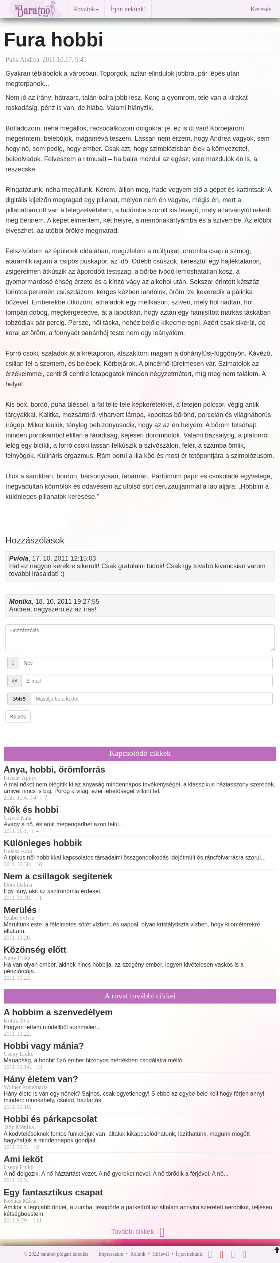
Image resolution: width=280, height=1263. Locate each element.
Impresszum (110, 1254)
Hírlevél (160, 1254)
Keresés (260, 9)
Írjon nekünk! (128, 9)
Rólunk (137, 1254)
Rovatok (86, 9)
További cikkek (140, 1231)
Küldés (18, 717)
